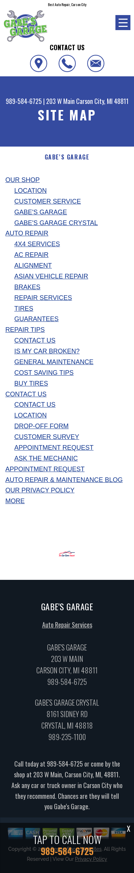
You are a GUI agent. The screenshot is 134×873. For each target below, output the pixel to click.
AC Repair (31, 254)
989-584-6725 (24, 101)
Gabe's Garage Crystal (56, 222)
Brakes (27, 287)
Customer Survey (46, 436)
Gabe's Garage (40, 212)
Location (30, 190)
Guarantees (36, 319)
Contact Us (34, 340)
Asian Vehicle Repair (51, 276)
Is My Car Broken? (47, 351)
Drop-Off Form (41, 426)
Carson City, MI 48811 (102, 101)
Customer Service (47, 201)
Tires (23, 308)
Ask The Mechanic (46, 458)
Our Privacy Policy (39, 490)
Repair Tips (25, 329)
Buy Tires (31, 383)
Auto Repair (26, 233)
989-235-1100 (67, 739)
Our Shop (22, 179)
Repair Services (43, 297)
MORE (15, 501)
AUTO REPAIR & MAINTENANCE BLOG (64, 479)
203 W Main (60, 101)
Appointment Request (54, 447)
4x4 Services (37, 244)
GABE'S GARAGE (67, 157)
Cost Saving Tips (44, 372)
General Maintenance (53, 362)
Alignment (33, 265)
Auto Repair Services (67, 627)
